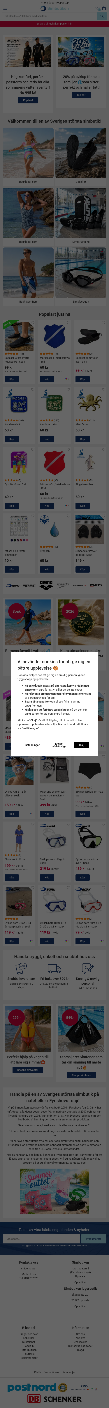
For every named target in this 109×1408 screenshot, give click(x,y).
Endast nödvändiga (59, 745)
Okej (81, 745)
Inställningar (32, 745)
